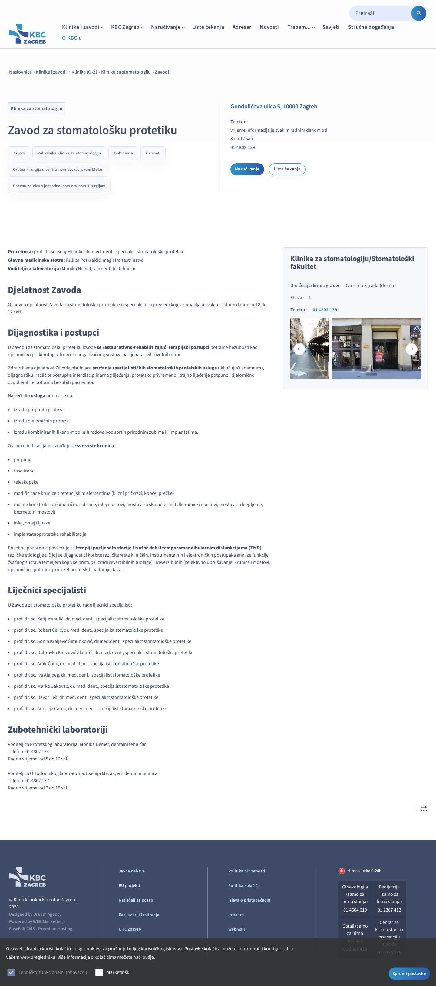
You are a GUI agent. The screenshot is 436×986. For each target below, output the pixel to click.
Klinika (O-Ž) (84, 72)
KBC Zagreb (128, 27)
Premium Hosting (55, 929)
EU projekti (129, 886)
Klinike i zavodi (83, 27)
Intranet (236, 915)
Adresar (242, 27)
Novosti (269, 27)
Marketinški (118, 972)
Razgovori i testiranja (139, 915)
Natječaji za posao (136, 900)
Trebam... (302, 27)
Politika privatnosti (247, 871)
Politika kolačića (244, 886)
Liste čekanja (208, 27)
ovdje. (149, 957)
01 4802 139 (242, 147)
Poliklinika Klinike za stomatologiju (69, 153)
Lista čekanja (287, 169)
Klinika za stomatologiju (126, 72)
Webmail (236, 929)
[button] (411, 349)
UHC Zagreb (130, 929)
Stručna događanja (371, 27)
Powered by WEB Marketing (36, 921)
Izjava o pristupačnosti (250, 900)
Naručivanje (168, 27)
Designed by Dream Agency (35, 914)
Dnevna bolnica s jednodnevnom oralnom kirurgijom (59, 186)
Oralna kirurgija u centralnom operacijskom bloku (57, 169)
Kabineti (153, 153)
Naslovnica (20, 72)
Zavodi (162, 72)
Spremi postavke (409, 973)
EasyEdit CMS (22, 929)
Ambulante (123, 153)
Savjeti (330, 27)
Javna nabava (132, 871)
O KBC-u (72, 38)
